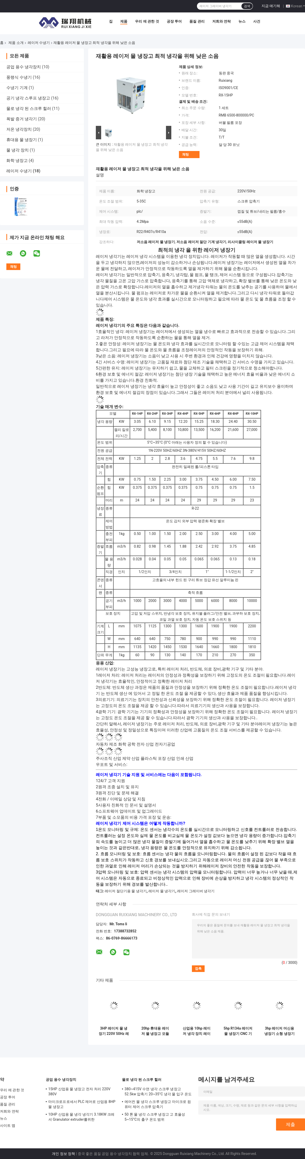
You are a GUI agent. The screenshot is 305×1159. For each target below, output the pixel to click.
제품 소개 (15, 43)
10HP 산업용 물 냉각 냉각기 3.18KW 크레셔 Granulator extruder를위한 (81, 1116)
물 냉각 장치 (17, 150)
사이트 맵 (7, 1125)
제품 (123, 21)
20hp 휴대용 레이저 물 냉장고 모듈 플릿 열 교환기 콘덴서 (155, 1031)
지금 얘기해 (271, 6)
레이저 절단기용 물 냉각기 (125, 891)
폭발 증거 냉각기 (21, 118)
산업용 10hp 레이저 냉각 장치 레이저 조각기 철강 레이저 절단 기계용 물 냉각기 (196, 1031)
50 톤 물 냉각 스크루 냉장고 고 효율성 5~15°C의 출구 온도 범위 (155, 1116)
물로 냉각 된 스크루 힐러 (28, 108)
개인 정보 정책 (63, 1154)
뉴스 (242, 21)
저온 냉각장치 (19, 129)
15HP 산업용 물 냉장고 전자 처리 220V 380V (79, 1091)
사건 (256, 21)
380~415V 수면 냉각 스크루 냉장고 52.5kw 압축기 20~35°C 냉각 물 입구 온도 (158, 1091)
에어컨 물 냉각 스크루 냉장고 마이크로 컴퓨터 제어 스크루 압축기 (158, 1104)
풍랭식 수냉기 (19, 77)
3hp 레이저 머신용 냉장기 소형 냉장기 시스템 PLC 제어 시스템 (279, 1031)
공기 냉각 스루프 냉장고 (28, 98)
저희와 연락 (221, 21)
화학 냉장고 (17, 160)
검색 (247, 6)
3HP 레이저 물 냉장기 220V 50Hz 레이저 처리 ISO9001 (114, 1031)
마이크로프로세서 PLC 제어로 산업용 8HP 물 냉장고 (81, 1104)
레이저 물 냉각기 (161, 891)
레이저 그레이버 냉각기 (196, 891)
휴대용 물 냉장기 (21, 139)
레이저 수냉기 (39, 43)
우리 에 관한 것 (147, 21)
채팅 (185, 154)
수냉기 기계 (17, 87)
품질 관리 (196, 21)
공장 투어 (174, 21)
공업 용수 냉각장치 (23, 66)
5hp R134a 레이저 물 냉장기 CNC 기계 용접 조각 (238, 1031)
